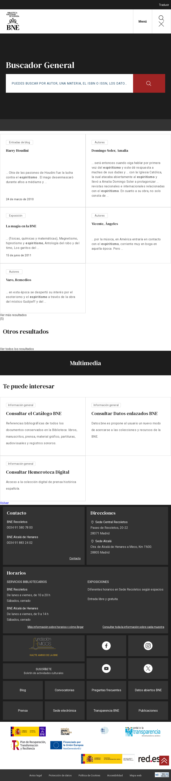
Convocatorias (64, 690)
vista (42, 426)
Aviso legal (35, 775)
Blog (23, 690)
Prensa (23, 710)
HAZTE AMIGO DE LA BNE (44, 655)
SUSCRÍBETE (44, 669)
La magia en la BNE (21, 226)
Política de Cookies (89, 775)
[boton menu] (86, 125)
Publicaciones (148, 710)
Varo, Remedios (18, 279)
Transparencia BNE (106, 710)
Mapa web (136, 775)
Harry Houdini (17, 150)
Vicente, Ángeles (105, 223)
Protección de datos (60, 775)
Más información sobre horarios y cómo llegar (56, 627)
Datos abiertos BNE (148, 690)
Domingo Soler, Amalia (110, 150)
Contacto (75, 558)
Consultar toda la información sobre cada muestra (133, 627)
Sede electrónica (64, 710)
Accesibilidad (115, 775)
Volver (4, 503)
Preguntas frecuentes (106, 690)
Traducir (164, 4)
